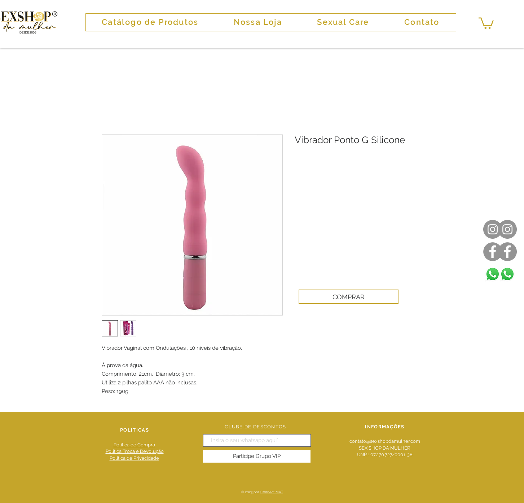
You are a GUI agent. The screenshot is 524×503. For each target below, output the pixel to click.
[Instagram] (507, 229)
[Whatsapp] (507, 274)
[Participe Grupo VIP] (257, 456)
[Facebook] (507, 251)
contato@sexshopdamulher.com (384, 441)
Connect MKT (271, 492)
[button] (486, 22)
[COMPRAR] (348, 297)
